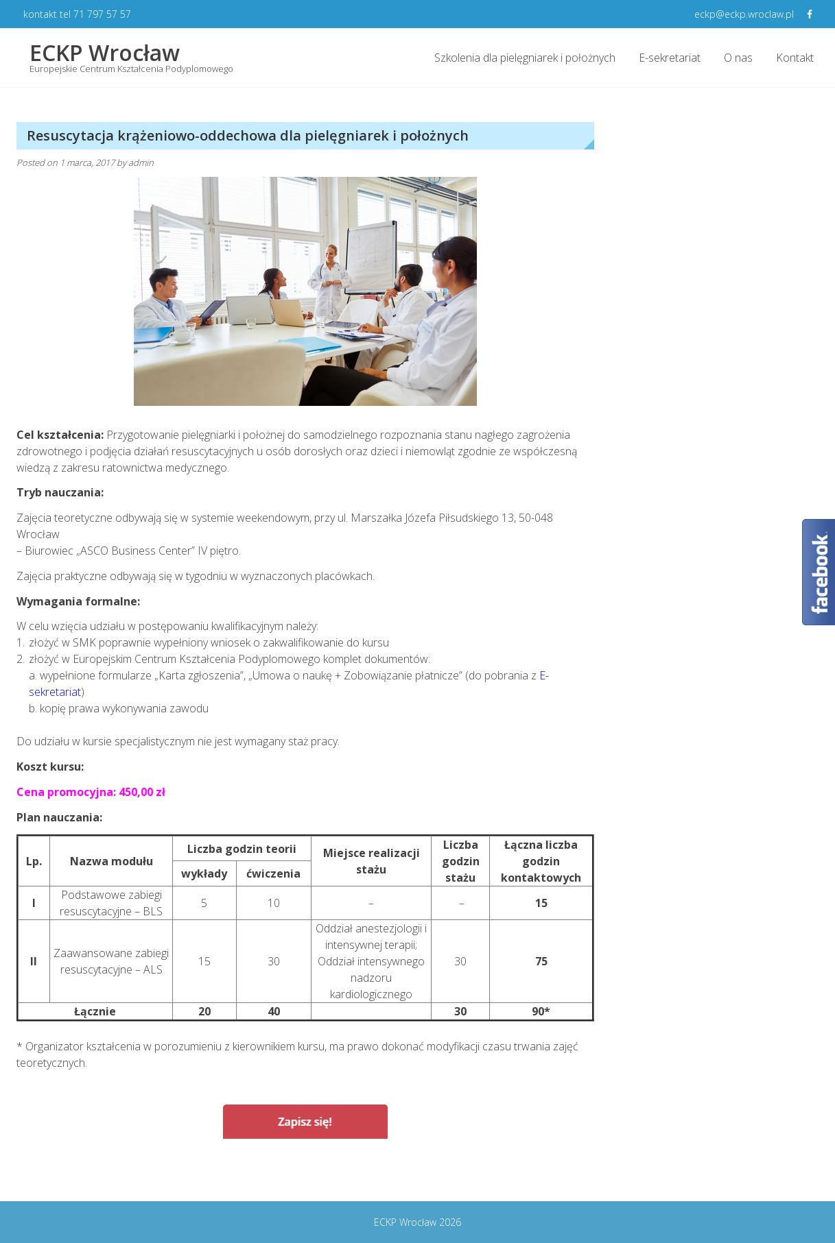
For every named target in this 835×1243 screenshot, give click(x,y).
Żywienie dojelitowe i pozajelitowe (492, 1174)
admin (141, 162)
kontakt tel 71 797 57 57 (77, 14)
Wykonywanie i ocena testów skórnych (132, 1174)
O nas (738, 57)
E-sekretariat (670, 57)
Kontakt (795, 57)
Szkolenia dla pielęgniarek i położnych (524, 57)
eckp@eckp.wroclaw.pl (744, 14)
